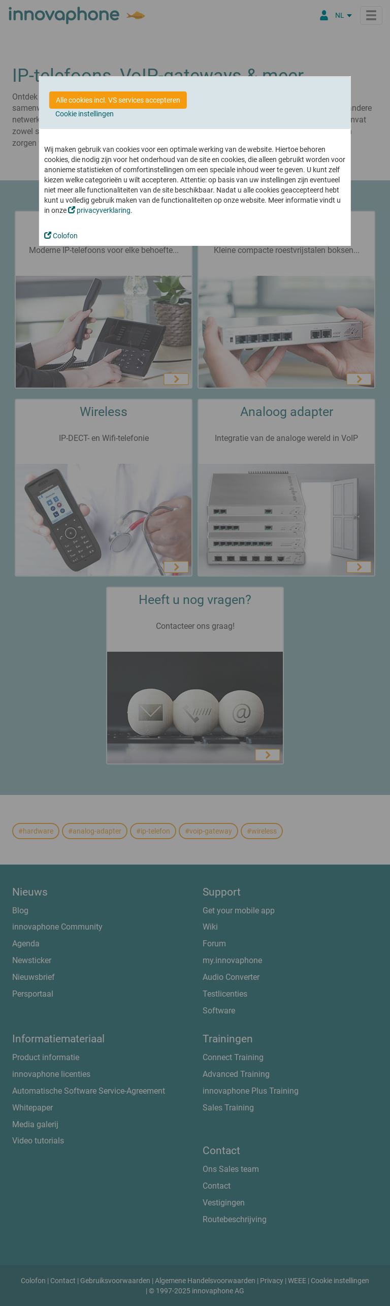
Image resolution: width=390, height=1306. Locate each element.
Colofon (61, 236)
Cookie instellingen (84, 114)
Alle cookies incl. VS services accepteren (118, 100)
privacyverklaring (99, 210)
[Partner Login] (324, 15)
